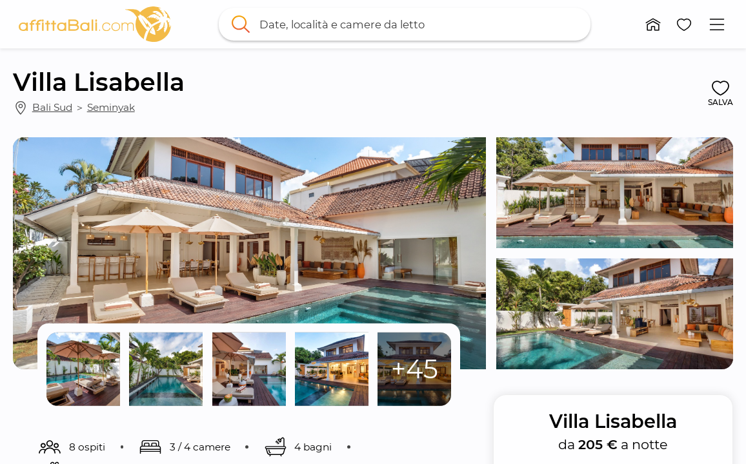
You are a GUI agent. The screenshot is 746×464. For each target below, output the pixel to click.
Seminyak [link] (111, 107)
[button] (653, 24)
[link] (95, 24)
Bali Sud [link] (52, 107)
